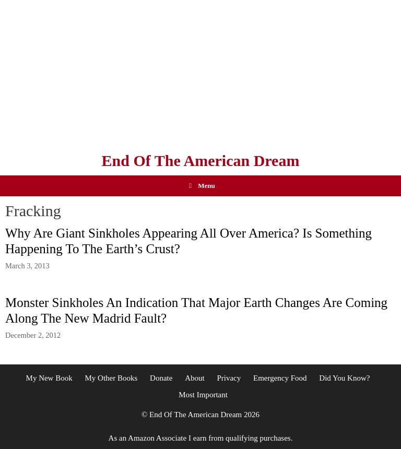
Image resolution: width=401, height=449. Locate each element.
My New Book (49, 378)
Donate (161, 378)
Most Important (203, 395)
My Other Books (111, 378)
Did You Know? (344, 378)
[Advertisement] (200, 73)
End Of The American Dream (201, 160)
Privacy (229, 378)
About (195, 378)
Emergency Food (280, 378)
